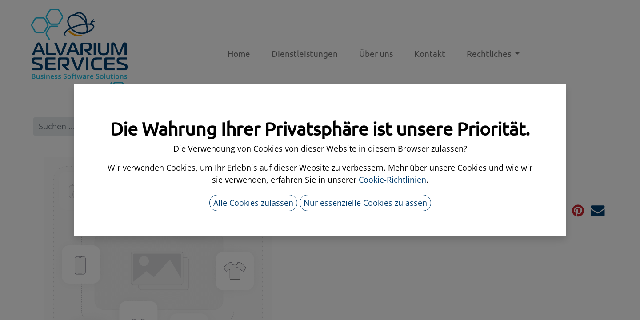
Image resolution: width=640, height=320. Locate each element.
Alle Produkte (351, 126)
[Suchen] (303, 126)
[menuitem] (239, 54)
